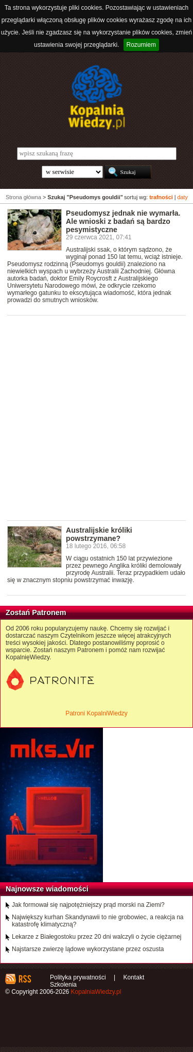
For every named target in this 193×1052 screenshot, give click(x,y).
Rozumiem (141, 44)
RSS (24, 979)
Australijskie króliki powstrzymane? (99, 534)
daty (183, 197)
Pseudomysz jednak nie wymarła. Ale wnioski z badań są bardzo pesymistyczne (123, 221)
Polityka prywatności (78, 977)
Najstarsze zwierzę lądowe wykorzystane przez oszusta (88, 949)
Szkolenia (63, 984)
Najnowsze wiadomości (47, 889)
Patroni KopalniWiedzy (96, 713)
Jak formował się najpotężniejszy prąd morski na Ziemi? (88, 904)
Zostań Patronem (36, 612)
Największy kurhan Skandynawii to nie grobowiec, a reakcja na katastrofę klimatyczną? (98, 921)
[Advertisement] (96, 417)
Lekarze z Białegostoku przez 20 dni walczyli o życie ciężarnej (97, 936)
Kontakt (134, 977)
